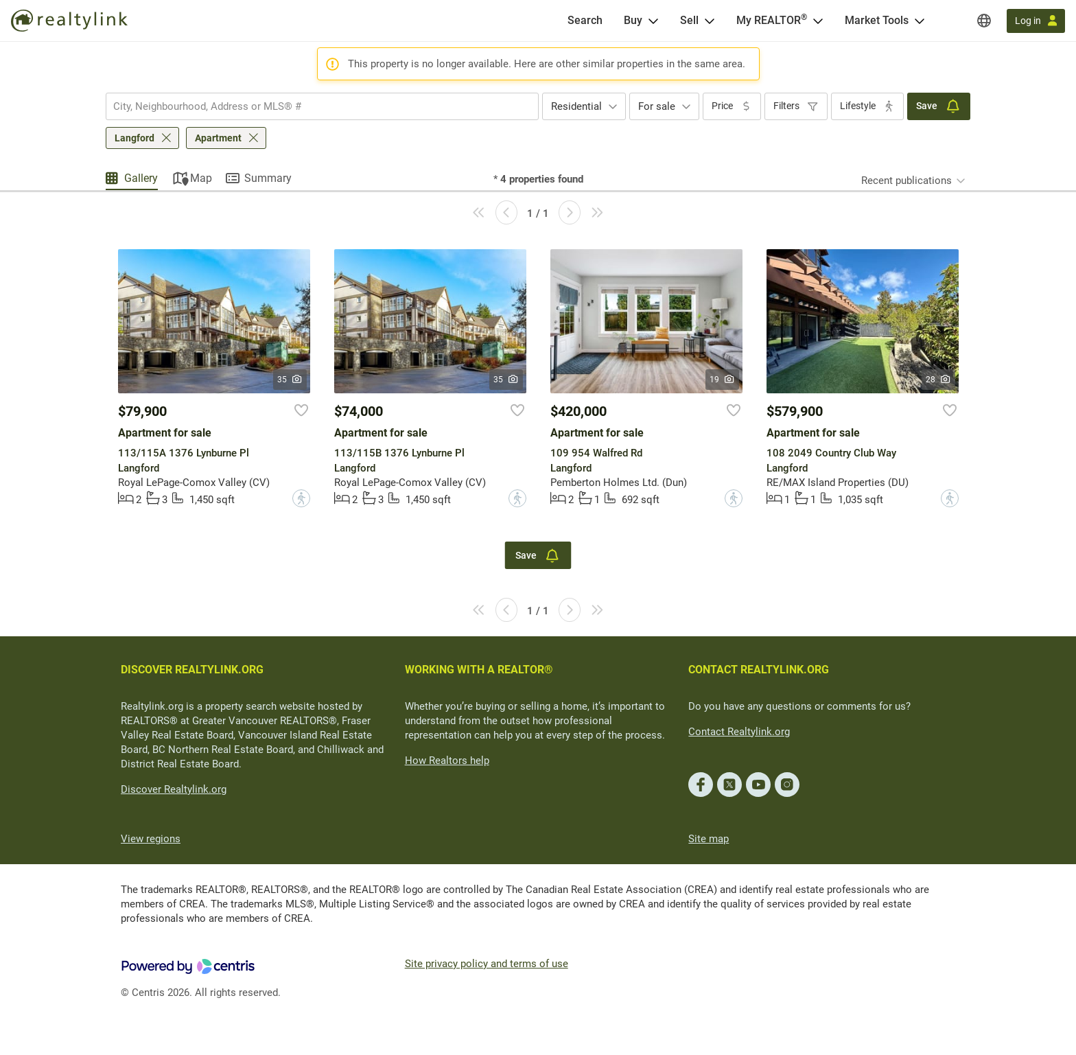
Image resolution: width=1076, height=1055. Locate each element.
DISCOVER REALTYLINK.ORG (192, 669)
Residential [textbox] (576, 106)
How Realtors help (447, 760)
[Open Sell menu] (709, 20)
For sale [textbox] (656, 106)
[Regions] (984, 20)
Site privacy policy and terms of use (486, 964)
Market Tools (877, 20)
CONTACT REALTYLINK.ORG (758, 669)
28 (938, 379)
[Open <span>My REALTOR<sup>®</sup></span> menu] (817, 20)
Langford (134, 137)
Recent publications (906, 180)
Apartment (218, 137)
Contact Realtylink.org (739, 732)
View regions (150, 839)
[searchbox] (313, 106)
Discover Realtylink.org (173, 789)
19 (722, 379)
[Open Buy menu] (653, 20)
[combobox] (322, 106)
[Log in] (1036, 21)
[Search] (585, 20)
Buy (633, 20)
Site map (708, 839)
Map (201, 178)
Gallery (141, 178)
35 (290, 379)
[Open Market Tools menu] (919, 20)
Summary (268, 178)
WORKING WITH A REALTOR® (479, 669)
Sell (689, 20)
